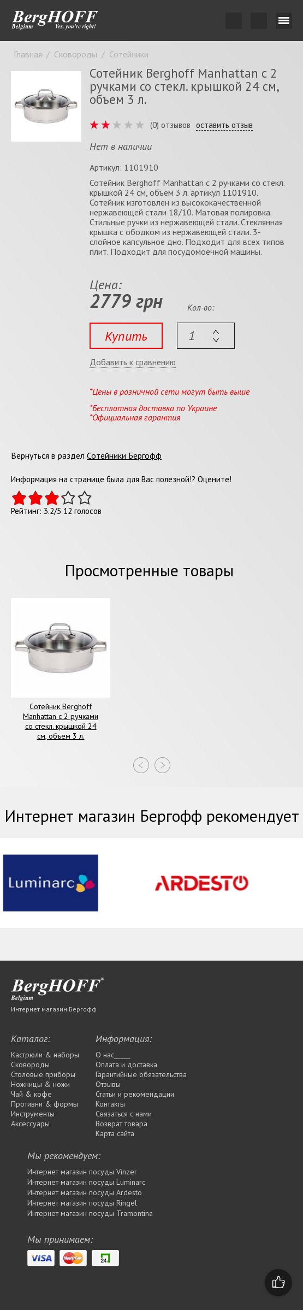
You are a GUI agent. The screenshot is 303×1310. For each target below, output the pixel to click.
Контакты (110, 1104)
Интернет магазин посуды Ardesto (84, 1192)
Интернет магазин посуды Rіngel (82, 1203)
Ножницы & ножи (40, 1084)
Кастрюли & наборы (45, 1055)
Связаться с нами (124, 1114)
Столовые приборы (43, 1074)
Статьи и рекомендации (135, 1094)
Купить (126, 336)
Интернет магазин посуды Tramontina (90, 1213)
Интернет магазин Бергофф (54, 1009)
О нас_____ (113, 1055)
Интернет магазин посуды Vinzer (82, 1172)
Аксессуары (30, 1123)
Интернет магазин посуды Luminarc (86, 1182)
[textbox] (206, 336)
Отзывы (108, 1084)
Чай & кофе (31, 1094)
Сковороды (30, 1064)
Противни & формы (44, 1104)
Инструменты (33, 1114)
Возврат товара (121, 1123)
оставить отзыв (224, 125)
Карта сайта (115, 1133)
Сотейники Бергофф (124, 455)
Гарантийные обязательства (141, 1074)
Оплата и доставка (126, 1064)
